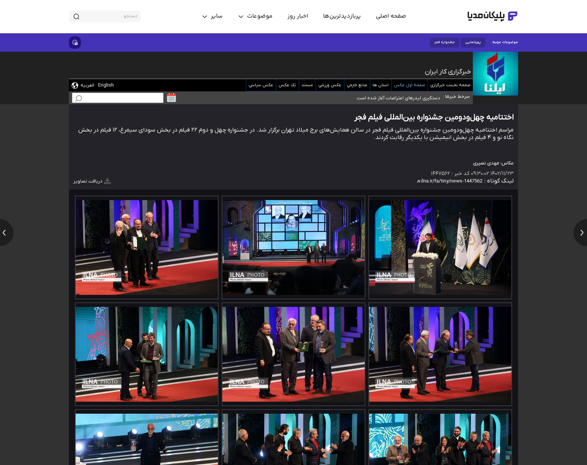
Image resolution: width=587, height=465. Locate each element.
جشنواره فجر (444, 42)
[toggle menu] (255, 16)
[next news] (580, 232)
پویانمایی (473, 42)
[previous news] (6, 232)
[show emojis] (75, 42)
